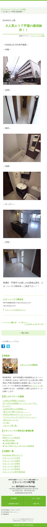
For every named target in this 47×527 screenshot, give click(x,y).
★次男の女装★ (9, 440)
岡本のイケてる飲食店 (11, 438)
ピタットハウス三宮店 (11, 458)
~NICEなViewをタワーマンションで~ (17, 414)
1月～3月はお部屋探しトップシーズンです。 (20, 403)
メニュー (44, 4)
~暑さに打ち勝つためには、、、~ (16, 412)
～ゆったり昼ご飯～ (10, 426)
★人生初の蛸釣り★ (10, 443)
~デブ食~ (6, 423)
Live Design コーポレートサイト (12, 510)
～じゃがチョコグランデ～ (33, 324)
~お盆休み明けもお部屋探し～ (14, 409)
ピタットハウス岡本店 (29, 365)
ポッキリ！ (7, 406)
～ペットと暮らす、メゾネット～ (16, 322)
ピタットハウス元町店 (11, 461)
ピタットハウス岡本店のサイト (15, 310)
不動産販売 (6, 514)
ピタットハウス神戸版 (9, 2)
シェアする (3, 346)
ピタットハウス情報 (37, 36)
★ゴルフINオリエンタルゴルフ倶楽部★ (18, 446)
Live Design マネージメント (10, 512)
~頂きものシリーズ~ (11, 420)
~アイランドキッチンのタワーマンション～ (20, 417)
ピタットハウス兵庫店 (11, 464)
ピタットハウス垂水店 (11, 466)
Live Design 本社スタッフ (13, 455)
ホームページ (36, 386)
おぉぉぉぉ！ (8, 435)
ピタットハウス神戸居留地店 (14, 472)
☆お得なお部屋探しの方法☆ (14, 401)
